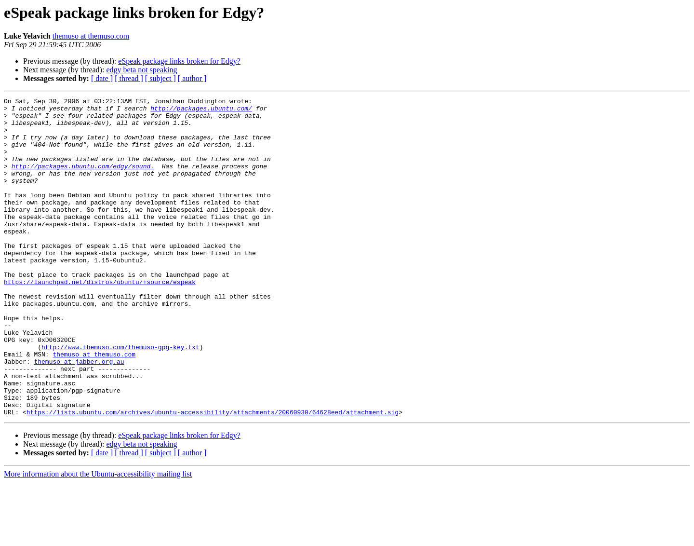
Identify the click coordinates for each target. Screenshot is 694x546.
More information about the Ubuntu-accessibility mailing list (98, 537)
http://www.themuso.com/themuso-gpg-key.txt (120, 397)
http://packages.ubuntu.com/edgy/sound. (83, 180)
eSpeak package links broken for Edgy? (179, 61)
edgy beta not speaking (141, 70)
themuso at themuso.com (91, 36)
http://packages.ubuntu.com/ (201, 111)
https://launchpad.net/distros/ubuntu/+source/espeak (100, 319)
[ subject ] (160, 78)
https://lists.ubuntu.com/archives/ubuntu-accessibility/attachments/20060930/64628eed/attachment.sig (213, 475)
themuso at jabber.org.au (79, 414)
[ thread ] (129, 78)
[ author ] (192, 78)
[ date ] (102, 78)
